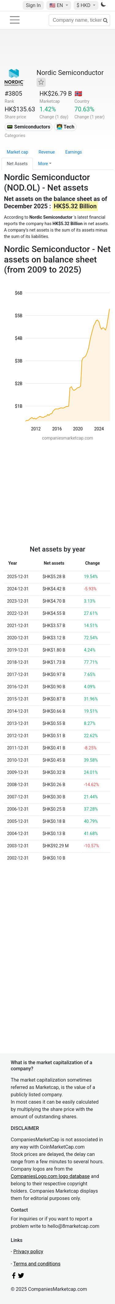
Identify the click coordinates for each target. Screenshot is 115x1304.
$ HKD (84, 5)
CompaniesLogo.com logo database (50, 1176)
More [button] (43, 163)
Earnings (73, 152)
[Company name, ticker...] (79, 20)
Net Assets (17, 163)
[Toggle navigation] (15, 20)
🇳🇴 (78, 93)
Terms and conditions (36, 1264)
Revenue (47, 152)
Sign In (33, 5)
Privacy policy (28, 1251)
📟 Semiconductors (28, 127)
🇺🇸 (56, 5)
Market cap (17, 152)
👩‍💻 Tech (65, 127)
